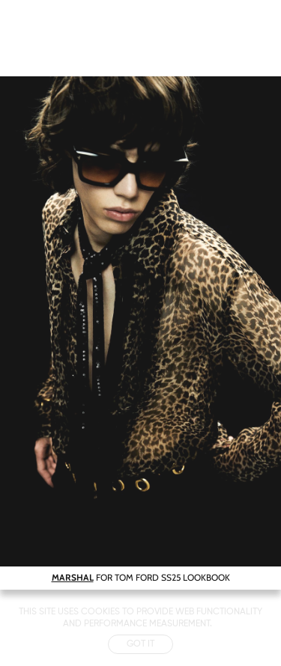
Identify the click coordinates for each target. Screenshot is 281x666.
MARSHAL (73, 577)
